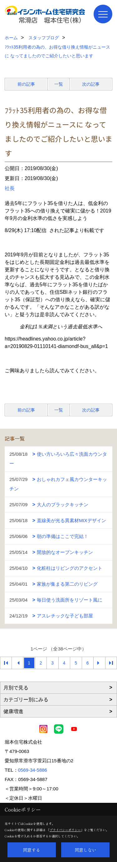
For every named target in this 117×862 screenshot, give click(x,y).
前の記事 (26, 84)
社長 (10, 188)
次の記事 (91, 84)
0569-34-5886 (32, 770)
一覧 (58, 84)
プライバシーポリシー (65, 829)
